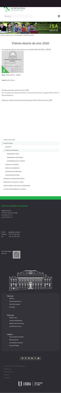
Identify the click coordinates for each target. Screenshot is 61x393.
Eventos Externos (12, 164)
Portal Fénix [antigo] (14, 304)
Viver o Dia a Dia (9, 140)
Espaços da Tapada (14, 345)
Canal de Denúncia (9, 371)
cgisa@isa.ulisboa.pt (14, 232)
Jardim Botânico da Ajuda (16, 342)
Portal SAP (12, 307)
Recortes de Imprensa (13, 171)
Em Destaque (18, 35)
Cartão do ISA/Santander (15, 320)
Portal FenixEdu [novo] (15, 301)
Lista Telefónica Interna (15, 326)
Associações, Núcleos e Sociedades (16, 185)
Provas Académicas (12, 168)
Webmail (11, 298)
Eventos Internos (29, 35)
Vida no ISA (9, 35)
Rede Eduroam (13, 317)
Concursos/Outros (12, 175)
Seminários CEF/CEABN (15, 157)
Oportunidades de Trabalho (16, 337)
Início (2, 35)
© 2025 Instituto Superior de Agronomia (14, 366)
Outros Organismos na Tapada (14, 189)
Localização (7, 377)
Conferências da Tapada (16, 161)
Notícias (8, 147)
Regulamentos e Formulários (16, 323)
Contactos (6, 374)
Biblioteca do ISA (13, 340)
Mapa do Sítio (7, 369)
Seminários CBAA (13, 154)
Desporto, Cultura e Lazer (13, 182)
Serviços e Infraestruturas (13, 178)
